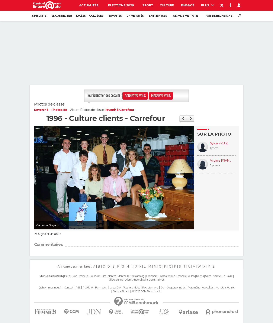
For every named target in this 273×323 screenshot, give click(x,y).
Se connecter (61, 15)
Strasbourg (138, 276)
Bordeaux (164, 276)
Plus (207, 5)
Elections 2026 (121, 5)
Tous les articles (131, 287)
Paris (67, 276)
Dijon (128, 279)
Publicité (88, 287)
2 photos (215, 165)
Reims (199, 276)
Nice (104, 276)
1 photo (214, 148)
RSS (78, 287)
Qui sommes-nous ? (49, 287)
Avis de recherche (219, 15)
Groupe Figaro (121, 291)
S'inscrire (39, 15)
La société (115, 287)
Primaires (114, 15)
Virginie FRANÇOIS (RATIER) (220, 160)
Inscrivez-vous (160, 95)
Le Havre (227, 276)
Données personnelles (172, 287)
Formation (101, 287)
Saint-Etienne (213, 276)
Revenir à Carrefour (119, 110)
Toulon (191, 276)
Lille (173, 276)
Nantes (112, 276)
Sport (147, 5)
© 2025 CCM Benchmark (146, 291)
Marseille (84, 276)
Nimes (160, 279)
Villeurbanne (116, 279)
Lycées (81, 15)
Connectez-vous (135, 95)
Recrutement (150, 287)
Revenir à (41, 110)
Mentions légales (225, 287)
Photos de (59, 110)
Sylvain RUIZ (219, 143)
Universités (135, 15)
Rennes (181, 276)
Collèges (96, 15)
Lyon (74, 276)
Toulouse (95, 276)
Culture (167, 5)
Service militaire (185, 15)
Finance (187, 5)
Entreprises (158, 15)
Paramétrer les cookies (200, 287)
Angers (136, 279)
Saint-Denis (148, 279)
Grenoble (151, 276)
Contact (68, 287)
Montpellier (124, 276)
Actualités (88, 5)
